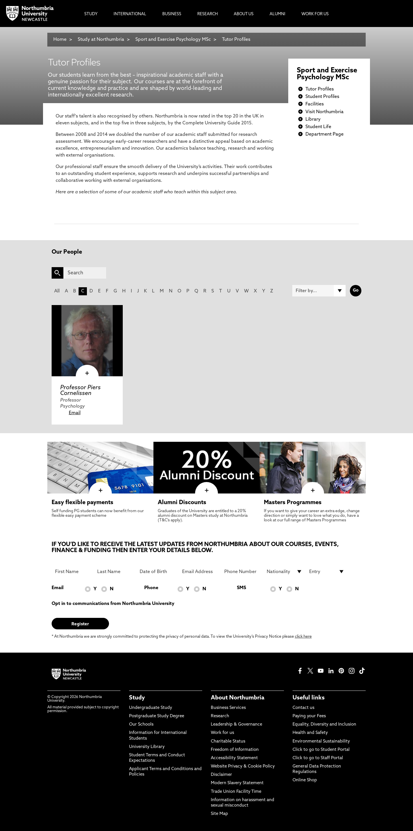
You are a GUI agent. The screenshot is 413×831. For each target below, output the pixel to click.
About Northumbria (237, 698)
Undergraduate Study (150, 708)
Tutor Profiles (236, 39)
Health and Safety (310, 733)
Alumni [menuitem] (277, 14)
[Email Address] (200, 571)
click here (303, 637)
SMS (241, 588)
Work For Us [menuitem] (315, 14)
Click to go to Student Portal (321, 750)
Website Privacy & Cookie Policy (243, 766)
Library (313, 119)
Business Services (228, 708)
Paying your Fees (309, 716)
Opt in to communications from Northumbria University (113, 603)
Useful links (309, 698)
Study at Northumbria (101, 39)
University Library (147, 747)
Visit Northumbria (324, 112)
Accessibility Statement (234, 758)
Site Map (219, 814)
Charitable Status (228, 741)
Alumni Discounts (182, 503)
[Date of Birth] (157, 571)
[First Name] (72, 571)
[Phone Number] (242, 571)
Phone (151, 588)
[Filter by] (319, 290)
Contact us (303, 708)
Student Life (318, 127)
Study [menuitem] (91, 14)
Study (137, 698)
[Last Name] (115, 571)
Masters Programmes (293, 503)
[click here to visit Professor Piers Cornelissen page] (87, 340)
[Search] (84, 273)
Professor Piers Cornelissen (80, 390)
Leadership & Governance (236, 724)
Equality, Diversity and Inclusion (324, 724)
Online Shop (305, 780)
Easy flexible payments (82, 503)
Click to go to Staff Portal (318, 758)
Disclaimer (221, 775)
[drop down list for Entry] (327, 571)
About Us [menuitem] (244, 14)
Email (75, 413)
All (57, 291)
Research (220, 716)
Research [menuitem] (207, 14)
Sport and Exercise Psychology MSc (173, 39)
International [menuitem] (130, 14)
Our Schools (141, 724)
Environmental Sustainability (321, 741)
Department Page (324, 134)
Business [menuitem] (171, 14)
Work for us (222, 733)
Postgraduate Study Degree (156, 716)
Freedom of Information (235, 750)
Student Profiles (322, 97)
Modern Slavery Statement (237, 783)
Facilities (314, 104)
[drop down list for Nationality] (284, 571)
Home (60, 39)
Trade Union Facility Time (236, 792)
